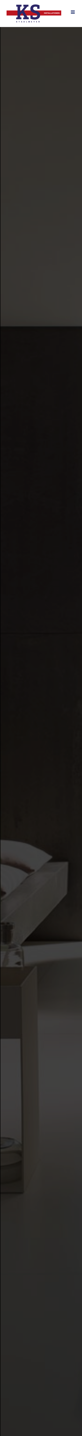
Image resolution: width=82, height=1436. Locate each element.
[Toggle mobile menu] (73, 12)
